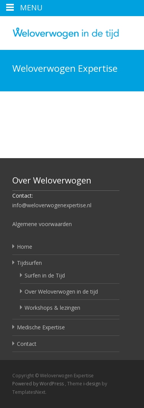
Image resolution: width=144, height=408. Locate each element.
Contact (26, 343)
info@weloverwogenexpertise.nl (51, 205)
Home (24, 246)
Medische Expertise (41, 327)
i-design (92, 383)
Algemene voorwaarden (42, 224)
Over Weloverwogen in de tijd (61, 291)
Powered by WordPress (38, 383)
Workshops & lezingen (52, 307)
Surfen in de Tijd (45, 275)
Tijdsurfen (29, 262)
